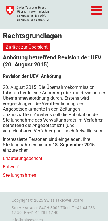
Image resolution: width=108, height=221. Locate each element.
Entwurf (11, 167)
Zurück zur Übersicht (27, 47)
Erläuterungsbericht (22, 158)
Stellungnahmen (19, 175)
